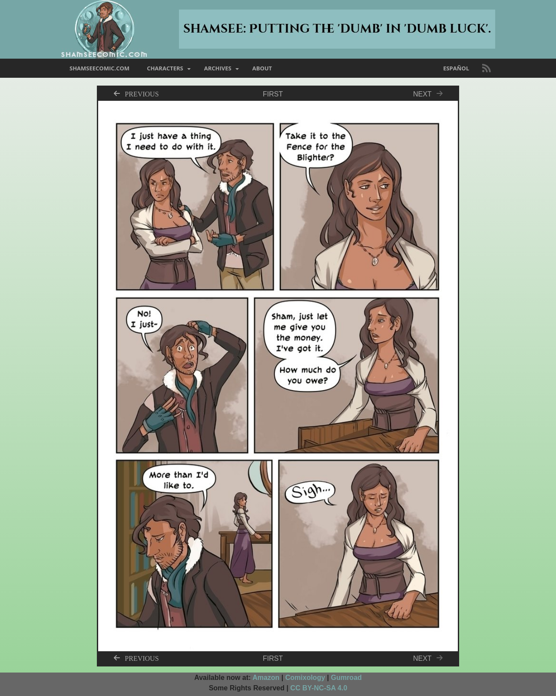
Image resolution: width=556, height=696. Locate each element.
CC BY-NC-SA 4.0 (318, 688)
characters (165, 68)
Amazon (265, 677)
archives (218, 68)
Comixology (305, 677)
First (273, 94)
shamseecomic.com (99, 68)
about (262, 68)
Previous (142, 93)
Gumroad (346, 677)
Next (430, 94)
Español (456, 68)
